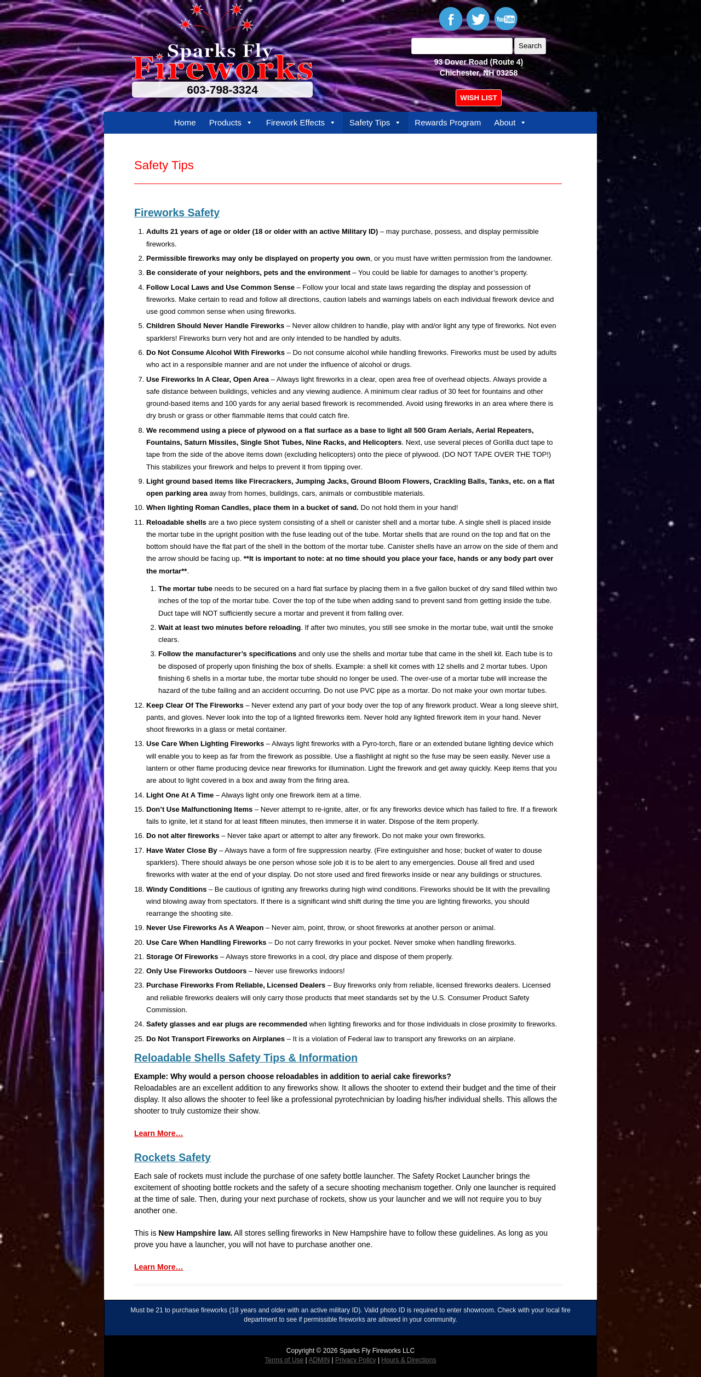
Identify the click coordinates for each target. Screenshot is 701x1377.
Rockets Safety (172, 1157)
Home (185, 122)
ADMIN (319, 1360)
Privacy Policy (355, 1360)
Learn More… (158, 1133)
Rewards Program (448, 122)
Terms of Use (284, 1360)
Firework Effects (301, 123)
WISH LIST (478, 98)
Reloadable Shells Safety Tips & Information (246, 1058)
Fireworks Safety (177, 212)
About (510, 123)
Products (231, 123)
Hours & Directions (408, 1360)
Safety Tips (375, 123)
